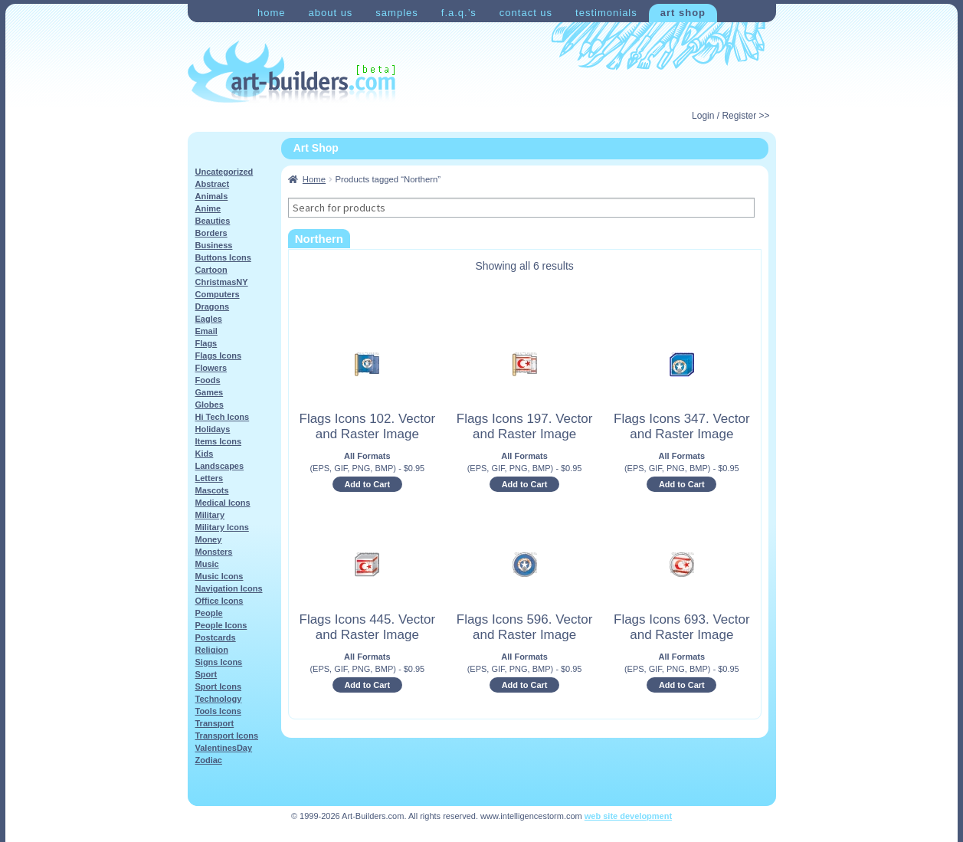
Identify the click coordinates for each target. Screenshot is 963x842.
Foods (208, 380)
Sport (206, 674)
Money (208, 539)
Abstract (212, 183)
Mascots (212, 490)
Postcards (215, 637)
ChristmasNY (221, 282)
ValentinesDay (224, 747)
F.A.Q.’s (459, 12)
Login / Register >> (730, 115)
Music (207, 563)
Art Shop (683, 12)
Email (206, 331)
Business (214, 245)
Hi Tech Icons (222, 416)
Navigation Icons (229, 588)
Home (271, 12)
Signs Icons (219, 662)
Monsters (214, 551)
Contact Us (526, 12)
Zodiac (208, 760)
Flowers (211, 367)
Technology (218, 698)
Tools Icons (218, 711)
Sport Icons (218, 686)
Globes (209, 404)
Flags (206, 343)
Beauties (213, 220)
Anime (208, 208)
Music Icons (219, 576)
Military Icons (222, 527)
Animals (211, 196)
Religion (211, 649)
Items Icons (218, 441)
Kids (204, 453)
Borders (211, 233)
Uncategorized (224, 171)
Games (209, 392)
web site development (628, 816)
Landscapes (219, 465)
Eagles (208, 318)
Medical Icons (223, 502)
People (209, 613)
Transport (214, 723)
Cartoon (211, 269)
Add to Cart (367, 484)
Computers (217, 294)
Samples (396, 12)
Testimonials (606, 12)
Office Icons (219, 600)
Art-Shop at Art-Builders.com (291, 72)
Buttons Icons (223, 257)
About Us (330, 12)
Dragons (212, 306)
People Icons (221, 625)
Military (210, 514)
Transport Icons (227, 735)
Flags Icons (218, 355)
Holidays (213, 429)
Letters (209, 478)
